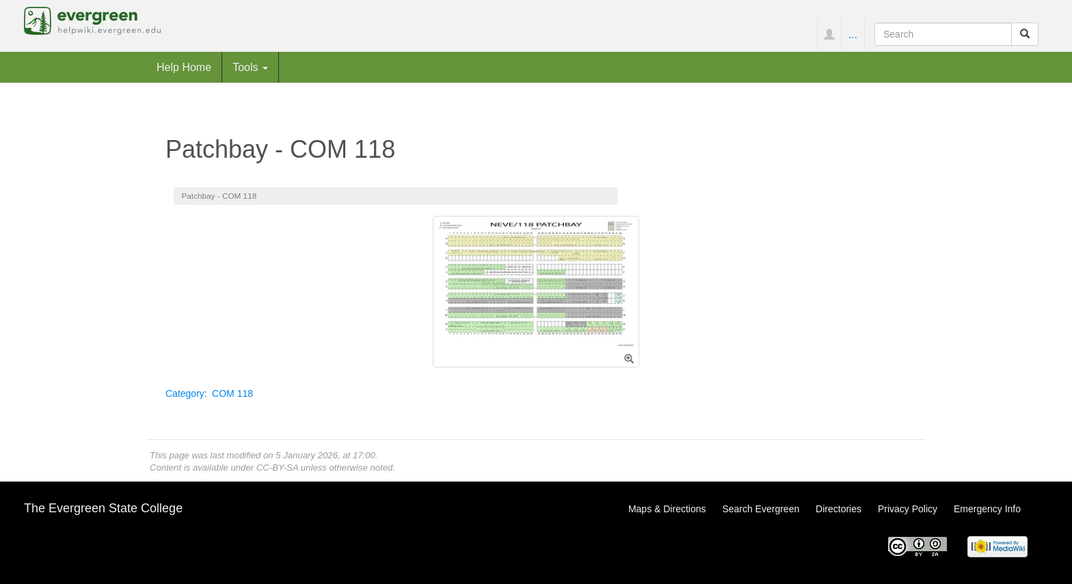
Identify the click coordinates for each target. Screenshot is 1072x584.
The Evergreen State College (103, 508)
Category (184, 393)
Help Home (184, 67)
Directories (838, 508)
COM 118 (232, 393)
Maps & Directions (667, 508)
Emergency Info (987, 508)
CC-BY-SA (277, 467)
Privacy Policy (907, 508)
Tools (250, 67)
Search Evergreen (760, 508)
